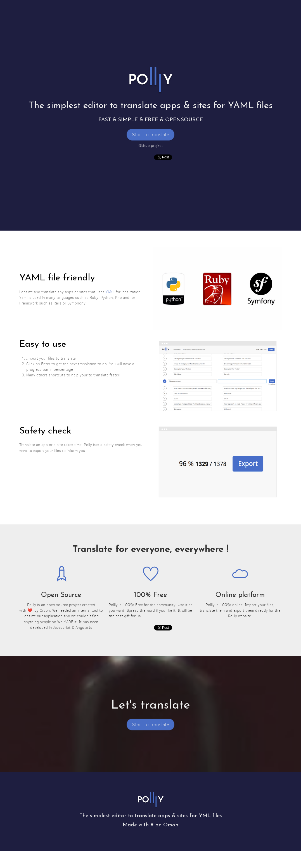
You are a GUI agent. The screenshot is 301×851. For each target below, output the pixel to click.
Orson (45, 610)
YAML (110, 292)
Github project (150, 145)
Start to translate (150, 134)
